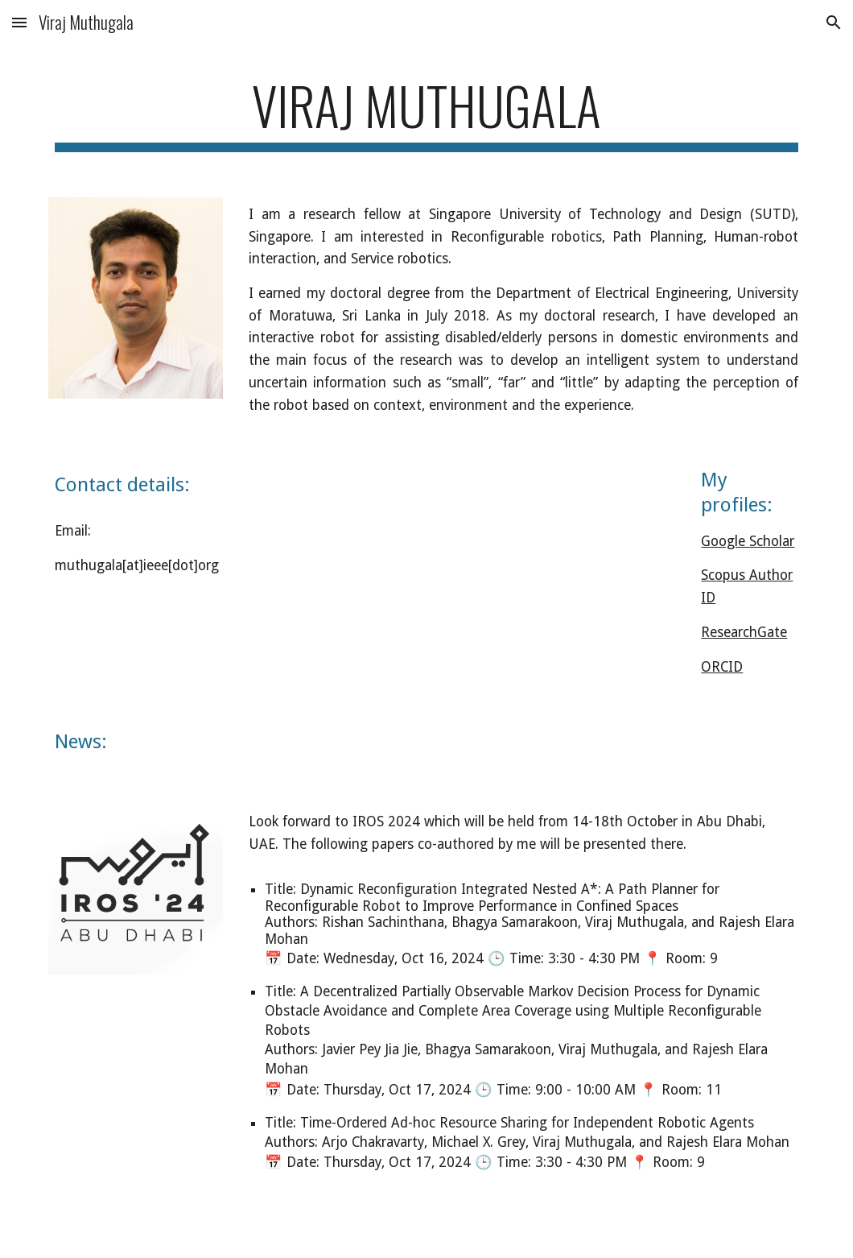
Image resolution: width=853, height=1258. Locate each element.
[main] (426, 113)
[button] (19, 22)
